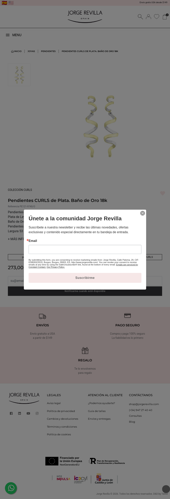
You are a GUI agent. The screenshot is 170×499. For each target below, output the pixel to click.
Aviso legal (54, 403)
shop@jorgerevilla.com (144, 404)
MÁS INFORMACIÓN (23, 239)
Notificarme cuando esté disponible (85, 291)
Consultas (135, 415)
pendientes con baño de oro (85, 257)
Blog (132, 421)
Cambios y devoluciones (62, 418)
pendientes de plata (33, 257)
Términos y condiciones (62, 426)
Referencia (13, 206)
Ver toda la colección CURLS (137, 257)
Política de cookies (59, 434)
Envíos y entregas (99, 418)
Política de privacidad (61, 411)
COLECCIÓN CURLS (20, 189)
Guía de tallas (97, 411)
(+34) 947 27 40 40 (140, 410)
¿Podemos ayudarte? (101, 403)
